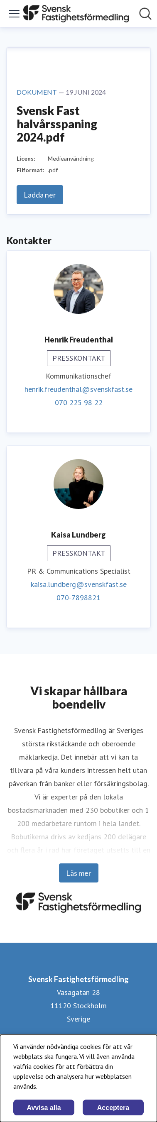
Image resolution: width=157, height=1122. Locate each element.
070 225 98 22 (79, 402)
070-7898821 (78, 597)
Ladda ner (40, 194)
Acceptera (113, 1107)
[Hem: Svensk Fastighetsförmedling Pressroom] (76, 13)
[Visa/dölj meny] (14, 14)
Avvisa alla (44, 1107)
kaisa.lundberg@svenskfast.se (79, 584)
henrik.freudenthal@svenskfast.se (78, 389)
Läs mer (78, 873)
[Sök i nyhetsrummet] (145, 13)
